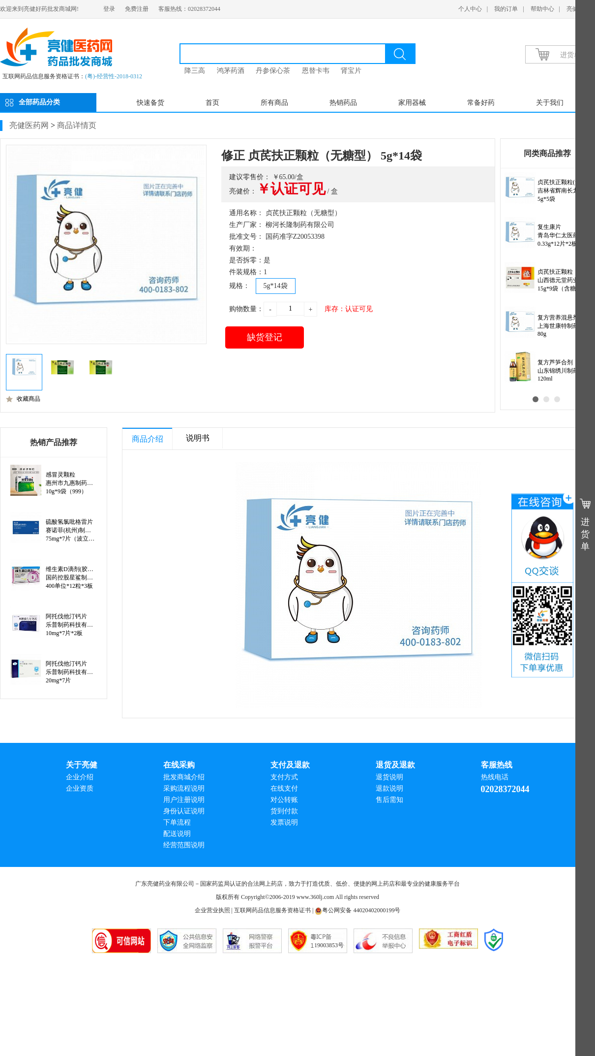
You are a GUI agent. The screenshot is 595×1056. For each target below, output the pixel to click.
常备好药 (481, 102)
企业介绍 (79, 777)
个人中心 (470, 8)
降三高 (194, 70)
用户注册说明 (184, 799)
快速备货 (150, 102)
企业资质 (79, 788)
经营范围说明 (184, 845)
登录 (109, 8)
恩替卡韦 (315, 70)
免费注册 (137, 8)
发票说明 (284, 822)
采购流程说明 (184, 788)
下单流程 (177, 822)
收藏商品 (23, 398)
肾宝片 (351, 70)
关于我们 (550, 102)
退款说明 (389, 788)
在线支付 (284, 788)
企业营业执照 (212, 910)
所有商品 (274, 102)
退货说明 (389, 777)
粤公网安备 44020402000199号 (357, 910)
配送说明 (177, 833)
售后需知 (389, 799)
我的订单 (506, 8)
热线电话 (494, 777)
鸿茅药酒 (230, 70)
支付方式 (284, 777)
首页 (212, 102)
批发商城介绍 (184, 777)
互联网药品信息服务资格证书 (272, 910)
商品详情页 (76, 125)
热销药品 (343, 102)
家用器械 (412, 102)
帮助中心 (542, 8)
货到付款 (284, 811)
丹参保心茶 (273, 70)
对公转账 (284, 799)
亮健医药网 (29, 125)
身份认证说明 (184, 811)
